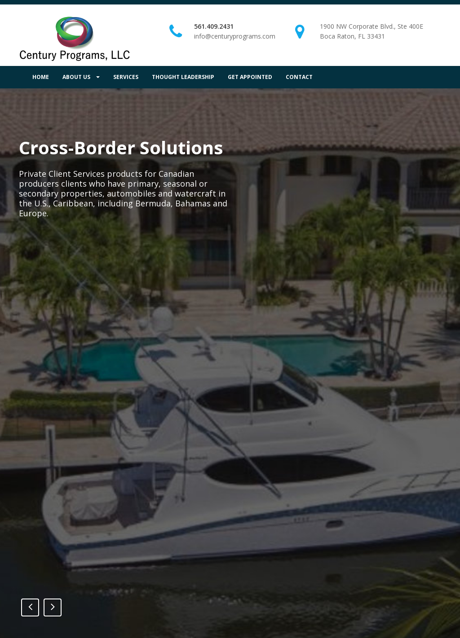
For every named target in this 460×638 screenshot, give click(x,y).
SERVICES (125, 77)
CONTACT (299, 77)
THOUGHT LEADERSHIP (183, 77)
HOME (40, 77)
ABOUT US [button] (81, 77)
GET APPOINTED (250, 77)
